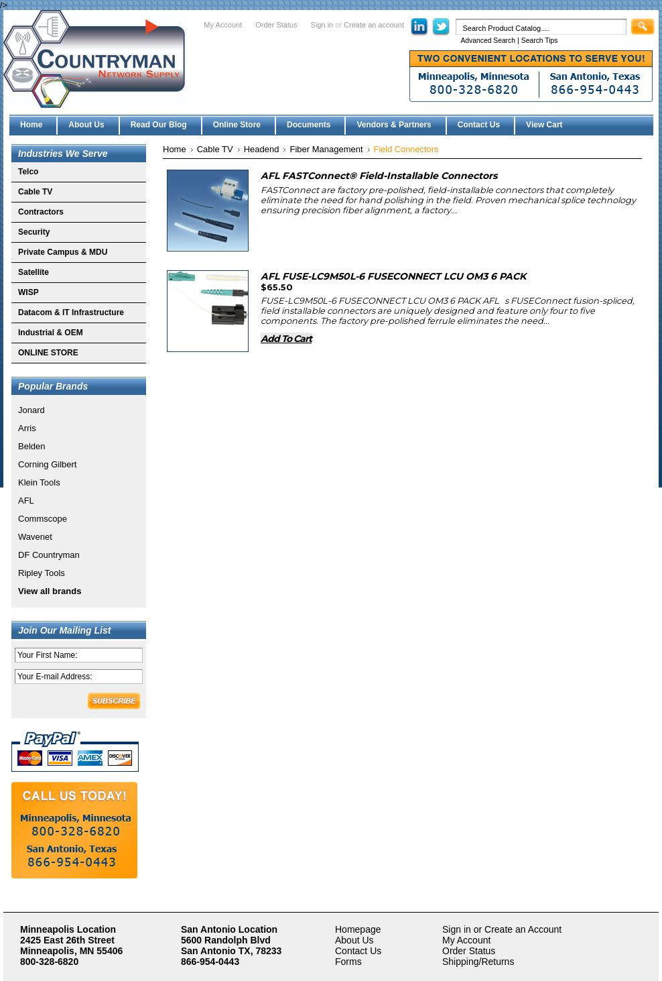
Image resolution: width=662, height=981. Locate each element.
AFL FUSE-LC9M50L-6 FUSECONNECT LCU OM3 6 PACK (393, 276)
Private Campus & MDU (62, 252)
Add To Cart (286, 339)
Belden (31, 446)
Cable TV (35, 191)
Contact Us (358, 950)
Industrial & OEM (50, 332)
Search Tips (539, 40)
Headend (261, 149)
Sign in (322, 25)
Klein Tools (39, 482)
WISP (28, 292)
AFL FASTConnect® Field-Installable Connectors (379, 176)
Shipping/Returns (478, 961)
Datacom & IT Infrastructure (71, 312)
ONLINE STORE (48, 352)
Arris (27, 428)
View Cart (544, 124)
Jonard (31, 410)
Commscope (42, 519)
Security (34, 232)
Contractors (41, 212)
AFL (26, 501)
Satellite (33, 272)
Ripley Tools (41, 573)
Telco (28, 171)
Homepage (358, 929)
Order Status (276, 25)
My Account (223, 25)
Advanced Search (487, 40)
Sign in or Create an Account (501, 929)
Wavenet (35, 537)
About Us (354, 940)
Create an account (374, 25)
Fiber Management (325, 149)
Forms (348, 961)
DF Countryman (49, 555)
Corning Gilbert (47, 464)
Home (174, 149)
